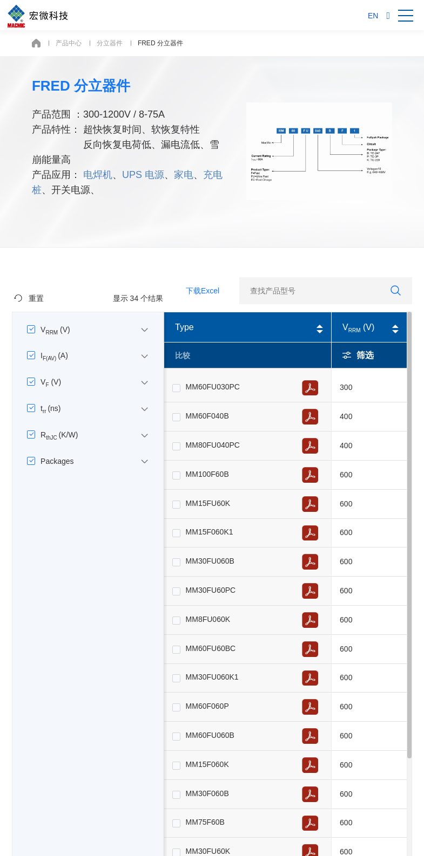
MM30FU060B (210, 561)
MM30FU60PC (211, 590)
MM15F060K (207, 764)
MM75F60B (205, 822)
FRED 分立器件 (160, 43)
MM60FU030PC (213, 386)
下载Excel (202, 290)
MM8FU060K (208, 619)
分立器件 (110, 43)
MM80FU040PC (213, 445)
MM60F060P (207, 706)
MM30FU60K (208, 851)
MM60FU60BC (211, 648)
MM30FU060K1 (212, 677)
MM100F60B (207, 474)
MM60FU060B (210, 735)
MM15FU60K (208, 503)
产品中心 (69, 43)
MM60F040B (207, 416)
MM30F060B (207, 793)
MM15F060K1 (209, 532)
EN (373, 15)
